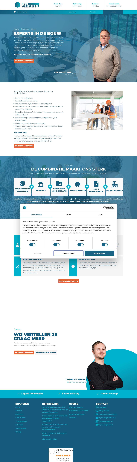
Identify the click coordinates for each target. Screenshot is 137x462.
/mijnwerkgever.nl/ (104, 421)
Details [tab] (68, 215)
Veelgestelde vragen (77, 414)
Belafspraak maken (24, 61)
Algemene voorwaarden (78, 411)
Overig (18, 432)
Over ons (72, 418)
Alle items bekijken (49, 439)
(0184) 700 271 (102, 410)
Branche (25, 29)
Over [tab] (101, 215)
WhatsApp (101, 407)
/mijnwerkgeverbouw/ (105, 418)
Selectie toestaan (68, 253)
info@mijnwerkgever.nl (106, 414)
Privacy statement (76, 407)
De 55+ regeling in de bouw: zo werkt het (54, 434)
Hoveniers (19, 414)
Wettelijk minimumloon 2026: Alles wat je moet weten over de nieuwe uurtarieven (55, 409)
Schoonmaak (20, 428)
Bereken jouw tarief (46, 352)
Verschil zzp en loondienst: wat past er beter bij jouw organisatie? (54, 418)
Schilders (19, 425)
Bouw (17, 407)
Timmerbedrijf (21, 421)
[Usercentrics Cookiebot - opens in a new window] (105, 207)
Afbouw (18, 411)
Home (16, 29)
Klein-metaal (20, 418)
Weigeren (37, 253)
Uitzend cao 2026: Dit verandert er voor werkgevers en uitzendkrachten (54, 427)
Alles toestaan (99, 253)
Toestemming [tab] (36, 215)
